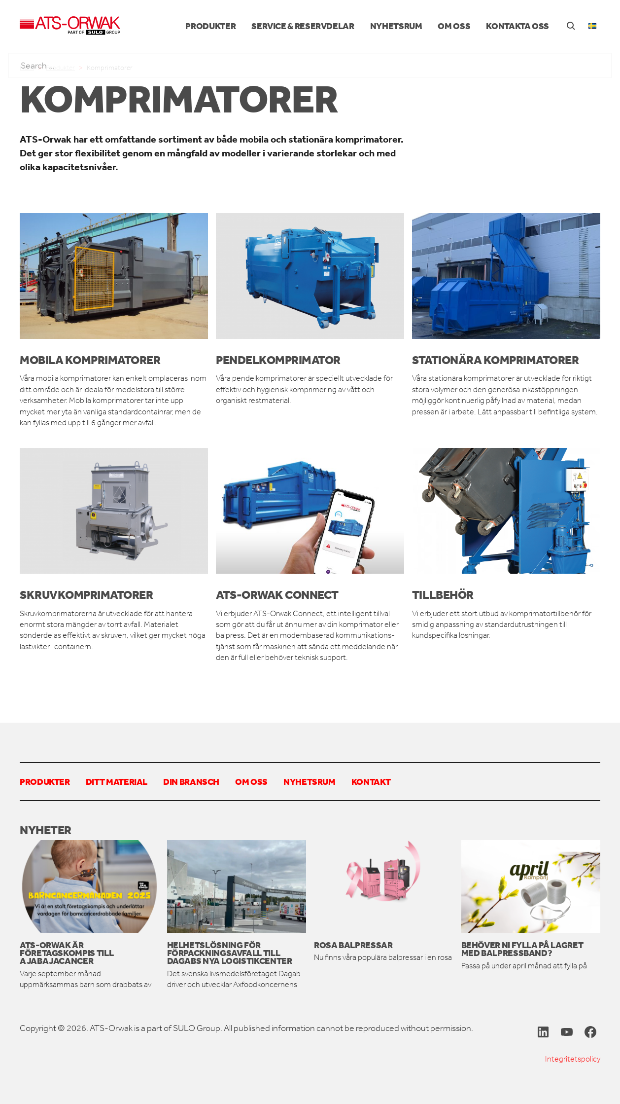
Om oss (454, 25)
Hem (27, 68)
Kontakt (370, 781)
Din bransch (191, 781)
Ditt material (116, 781)
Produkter (210, 25)
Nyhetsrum (396, 25)
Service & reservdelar (302, 25)
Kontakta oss (517, 25)
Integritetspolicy (572, 1059)
